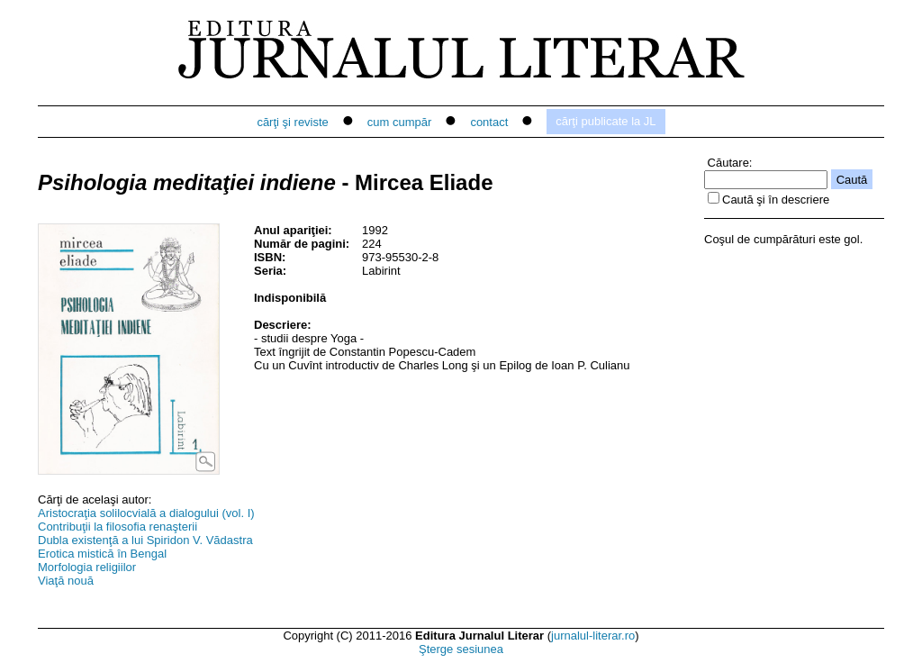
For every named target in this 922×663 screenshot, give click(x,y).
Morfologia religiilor (87, 567)
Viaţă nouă (66, 580)
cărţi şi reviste (292, 122)
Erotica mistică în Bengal (102, 553)
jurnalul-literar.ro (593, 635)
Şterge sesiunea (461, 649)
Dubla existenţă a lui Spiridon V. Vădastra (145, 540)
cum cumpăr (399, 122)
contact (489, 122)
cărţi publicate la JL (605, 121)
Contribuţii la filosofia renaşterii (117, 526)
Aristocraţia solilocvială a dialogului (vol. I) (146, 513)
